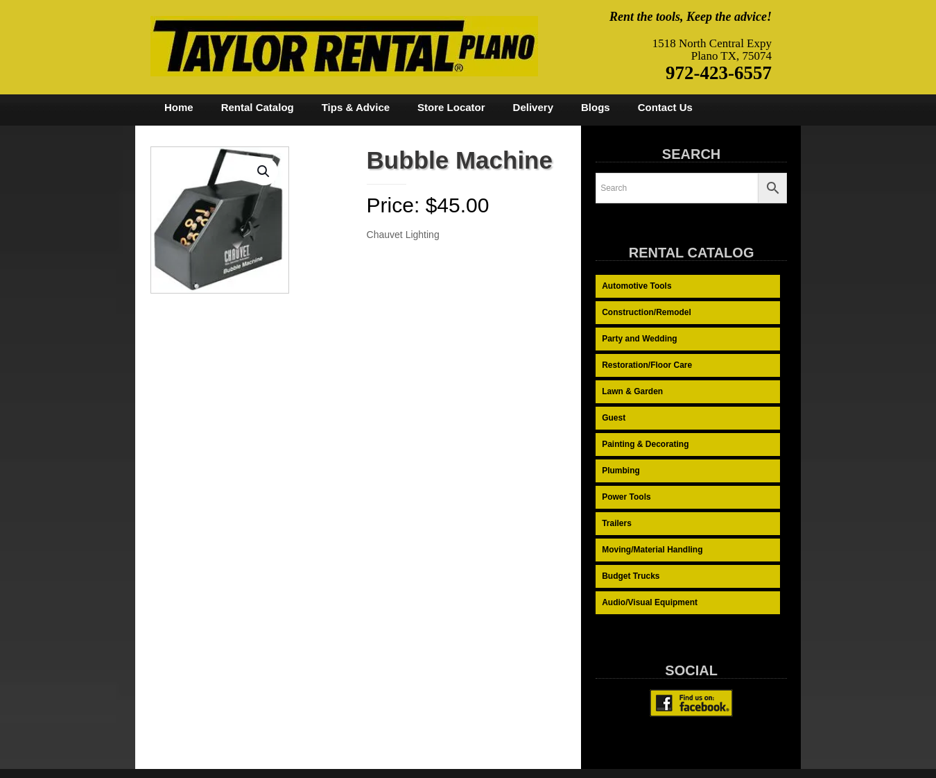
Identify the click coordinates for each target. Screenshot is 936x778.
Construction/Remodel (646, 312)
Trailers (617, 523)
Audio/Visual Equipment (649, 602)
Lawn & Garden (632, 391)
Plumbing (621, 470)
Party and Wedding (639, 339)
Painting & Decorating (645, 444)
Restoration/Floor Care (647, 365)
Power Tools (626, 497)
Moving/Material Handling (652, 550)
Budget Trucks (630, 576)
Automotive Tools (636, 286)
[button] (264, 171)
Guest (613, 418)
